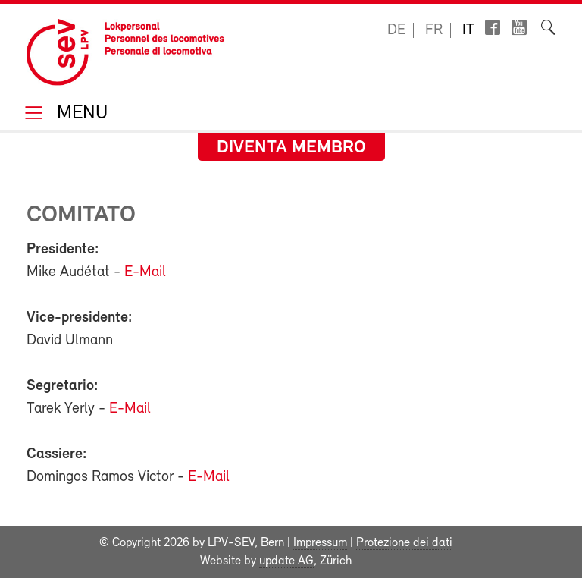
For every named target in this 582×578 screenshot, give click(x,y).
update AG (286, 561)
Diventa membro (291, 148)
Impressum (320, 543)
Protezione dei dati (404, 543)
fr (434, 30)
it (468, 30)
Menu (80, 114)
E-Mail (145, 272)
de (396, 30)
